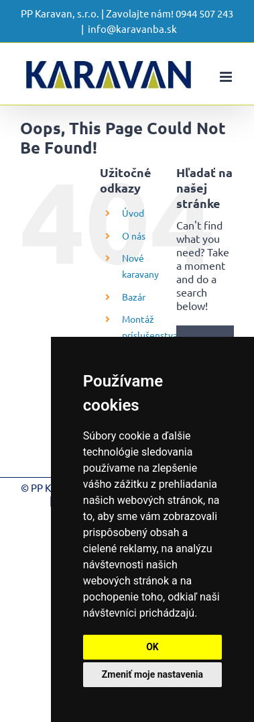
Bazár (133, 297)
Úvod (133, 213)
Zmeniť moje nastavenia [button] (152, 674)
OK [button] (152, 646)
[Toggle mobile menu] (227, 77)
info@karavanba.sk (132, 28)
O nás (133, 235)
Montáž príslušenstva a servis (150, 335)
